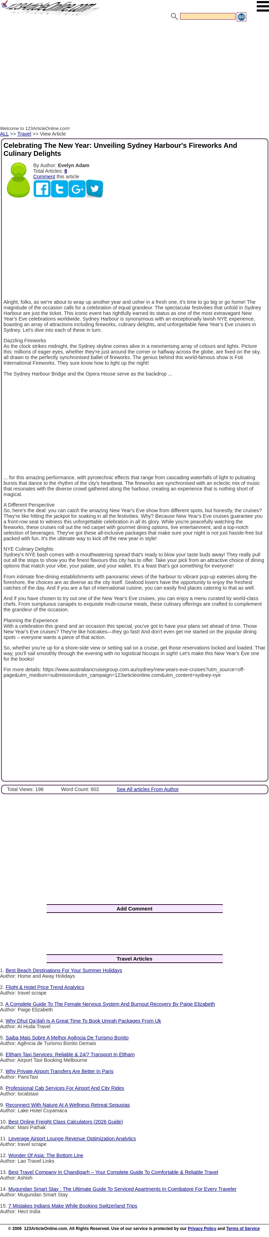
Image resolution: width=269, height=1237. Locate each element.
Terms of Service (243, 1228)
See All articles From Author (148, 789)
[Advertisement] (134, 75)
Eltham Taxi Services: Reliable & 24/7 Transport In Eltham (70, 1054)
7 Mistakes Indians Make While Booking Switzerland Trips (72, 1206)
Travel (24, 134)
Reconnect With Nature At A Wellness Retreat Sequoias (68, 1105)
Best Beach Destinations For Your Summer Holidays (64, 970)
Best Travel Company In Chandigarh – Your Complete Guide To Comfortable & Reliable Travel (113, 1172)
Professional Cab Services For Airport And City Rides (65, 1088)
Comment (44, 176)
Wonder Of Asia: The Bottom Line (45, 1155)
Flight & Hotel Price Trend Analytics (45, 987)
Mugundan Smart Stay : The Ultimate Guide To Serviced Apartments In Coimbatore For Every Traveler (122, 1189)
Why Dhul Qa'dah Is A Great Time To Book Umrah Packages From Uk (83, 1021)
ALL (4, 134)
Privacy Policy (202, 1228)
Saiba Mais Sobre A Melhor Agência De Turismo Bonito (67, 1037)
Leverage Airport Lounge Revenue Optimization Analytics (72, 1138)
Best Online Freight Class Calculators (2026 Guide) (65, 1122)
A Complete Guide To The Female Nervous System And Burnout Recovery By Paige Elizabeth (110, 1004)
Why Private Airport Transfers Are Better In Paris (59, 1071)
